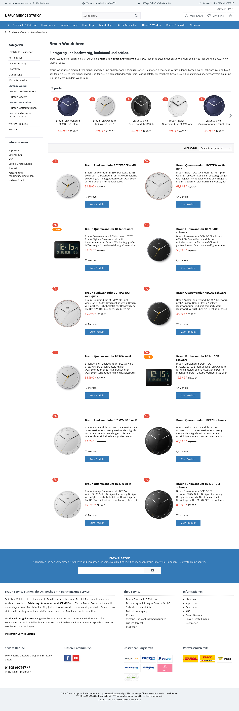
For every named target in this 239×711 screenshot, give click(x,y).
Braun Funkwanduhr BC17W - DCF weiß (111, 420)
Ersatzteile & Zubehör (20, 52)
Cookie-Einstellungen (20, 167)
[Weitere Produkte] (175, 25)
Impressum (14, 153)
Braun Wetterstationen (24, 107)
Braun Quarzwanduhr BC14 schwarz (109, 229)
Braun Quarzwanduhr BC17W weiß (108, 484)
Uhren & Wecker (17, 85)
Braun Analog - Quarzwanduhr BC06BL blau (214, 122)
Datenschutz (15, 158)
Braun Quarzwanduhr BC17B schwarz (201, 420)
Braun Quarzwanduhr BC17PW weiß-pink (200, 167)
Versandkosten (112, 693)
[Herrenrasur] (48, 25)
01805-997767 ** (17, 667)
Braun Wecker (19, 96)
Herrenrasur (15, 57)
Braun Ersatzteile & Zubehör (142, 599)
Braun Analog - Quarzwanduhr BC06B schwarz (141, 122)
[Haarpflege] (88, 25)
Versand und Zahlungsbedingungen (21, 177)
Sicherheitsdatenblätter (139, 607)
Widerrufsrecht (16, 183)
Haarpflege (14, 69)
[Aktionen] (195, 25)
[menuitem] (224, 9)
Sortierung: (190, 147)
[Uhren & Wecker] (151, 25)
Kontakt (12, 171)
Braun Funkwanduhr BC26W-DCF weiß (104, 122)
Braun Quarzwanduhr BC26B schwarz (201, 293)
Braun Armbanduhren (23, 91)
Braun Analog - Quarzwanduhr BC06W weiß (177, 122)
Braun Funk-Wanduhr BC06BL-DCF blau (68, 122)
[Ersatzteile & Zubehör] (24, 25)
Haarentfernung (17, 63)
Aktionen (13, 129)
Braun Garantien (195, 615)
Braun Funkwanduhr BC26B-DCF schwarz (197, 230)
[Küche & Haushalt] (127, 25)
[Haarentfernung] (68, 25)
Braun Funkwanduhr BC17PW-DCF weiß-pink (107, 294)
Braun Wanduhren (21, 102)
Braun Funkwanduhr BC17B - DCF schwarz (198, 485)
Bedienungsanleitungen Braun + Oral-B (148, 603)
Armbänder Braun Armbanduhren (21, 115)
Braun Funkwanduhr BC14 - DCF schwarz (197, 358)
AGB (10, 162)
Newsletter (192, 623)
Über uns (191, 599)
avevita (138, 699)
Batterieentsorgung (137, 611)
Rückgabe (131, 627)
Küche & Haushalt (18, 80)
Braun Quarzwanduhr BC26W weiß (108, 356)
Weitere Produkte (18, 123)
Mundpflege (15, 74)
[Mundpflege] (106, 25)
